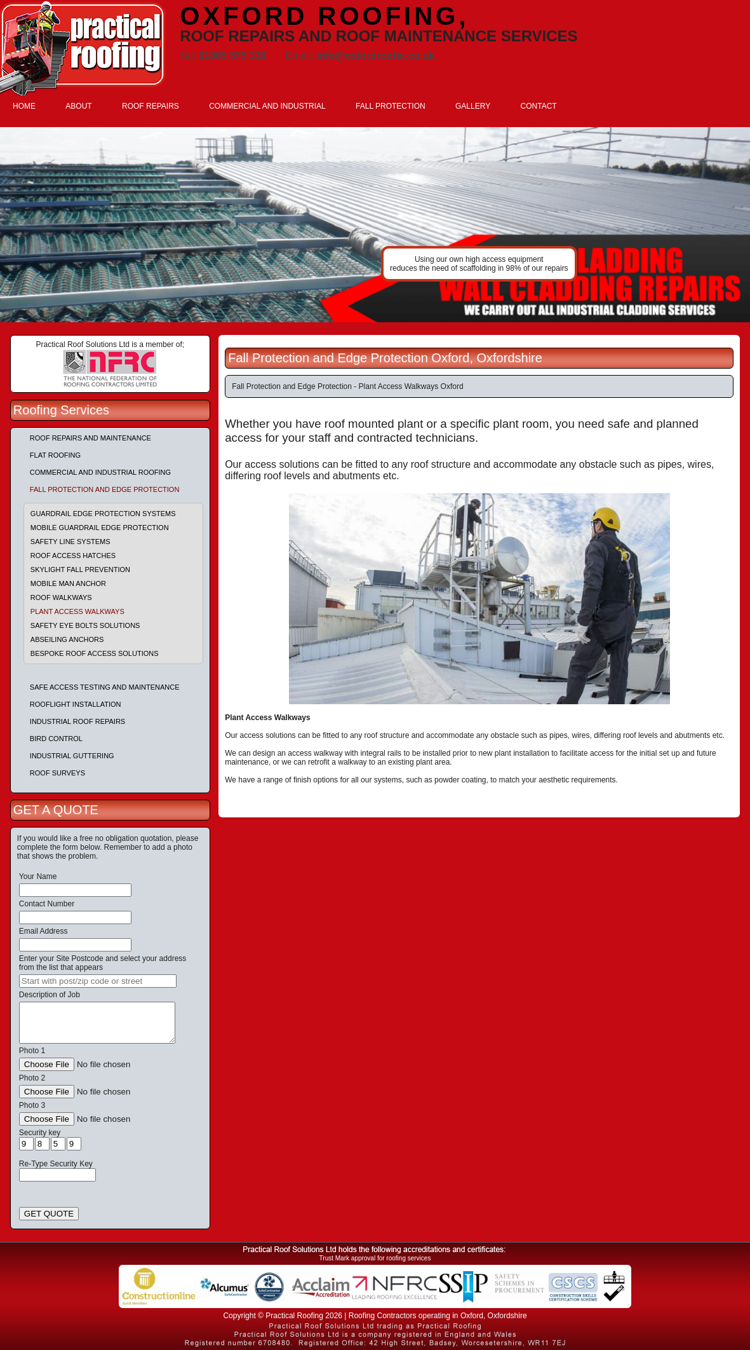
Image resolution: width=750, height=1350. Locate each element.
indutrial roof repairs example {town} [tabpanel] (375, 224)
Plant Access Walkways (77, 611)
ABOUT (78, 106)
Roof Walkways (61, 597)
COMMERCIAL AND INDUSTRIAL (267, 106)
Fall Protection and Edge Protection (105, 489)
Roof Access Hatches (73, 555)
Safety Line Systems (70, 541)
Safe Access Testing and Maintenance (105, 687)
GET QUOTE (49, 1213)
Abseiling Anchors (67, 639)
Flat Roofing (55, 455)
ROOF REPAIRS (150, 106)
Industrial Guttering (72, 756)
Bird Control (56, 738)
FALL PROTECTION (390, 106)
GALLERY (472, 106)
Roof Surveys (57, 773)
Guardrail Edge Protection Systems (103, 513)
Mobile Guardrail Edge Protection (99, 527)
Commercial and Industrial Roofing (100, 472)
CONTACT (539, 106)
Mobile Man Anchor (68, 583)
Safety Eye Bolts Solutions (85, 625)
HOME (24, 106)
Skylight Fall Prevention (80, 569)
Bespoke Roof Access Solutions (94, 653)
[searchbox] (98, 981)
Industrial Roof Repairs (77, 721)
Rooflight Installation (75, 704)
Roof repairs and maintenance (90, 438)
